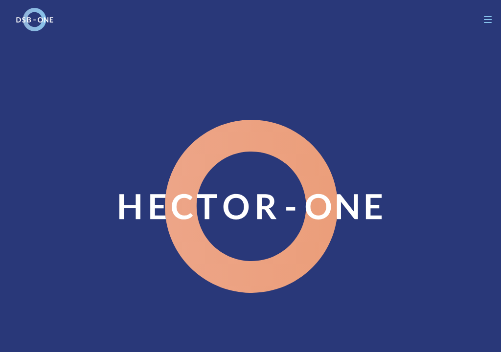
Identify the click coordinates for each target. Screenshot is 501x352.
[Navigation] (488, 19)
